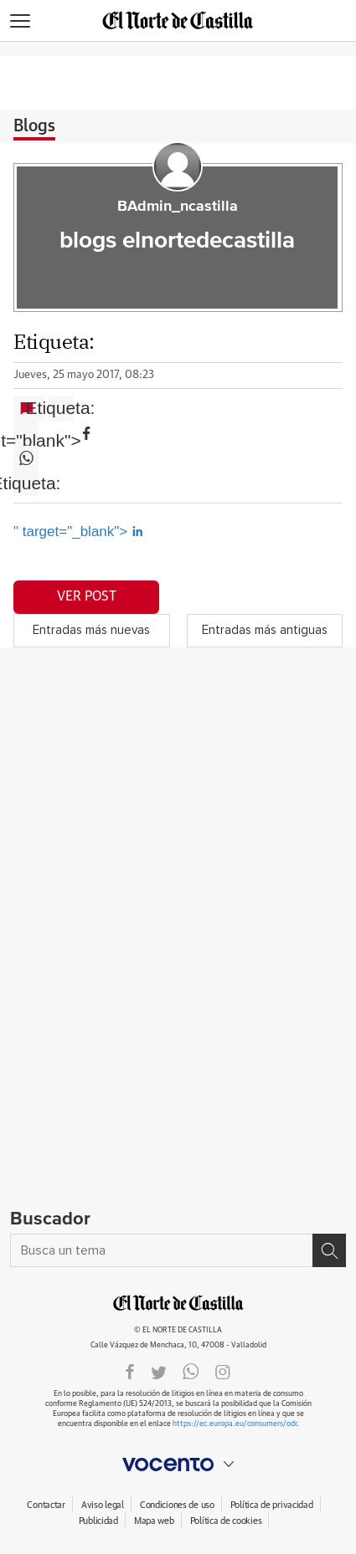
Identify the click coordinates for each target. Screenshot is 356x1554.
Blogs (34, 126)
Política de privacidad (271, 1505)
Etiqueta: (60, 407)
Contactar (45, 1505)
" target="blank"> (26, 433)
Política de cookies (226, 1521)
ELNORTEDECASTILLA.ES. (178, 1303)
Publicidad (98, 1521)
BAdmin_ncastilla (177, 206)
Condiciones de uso (177, 1505)
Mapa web (154, 1521)
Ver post (86, 596)
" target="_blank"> (78, 531)
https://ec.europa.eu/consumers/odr (235, 1424)
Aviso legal (102, 1505)
